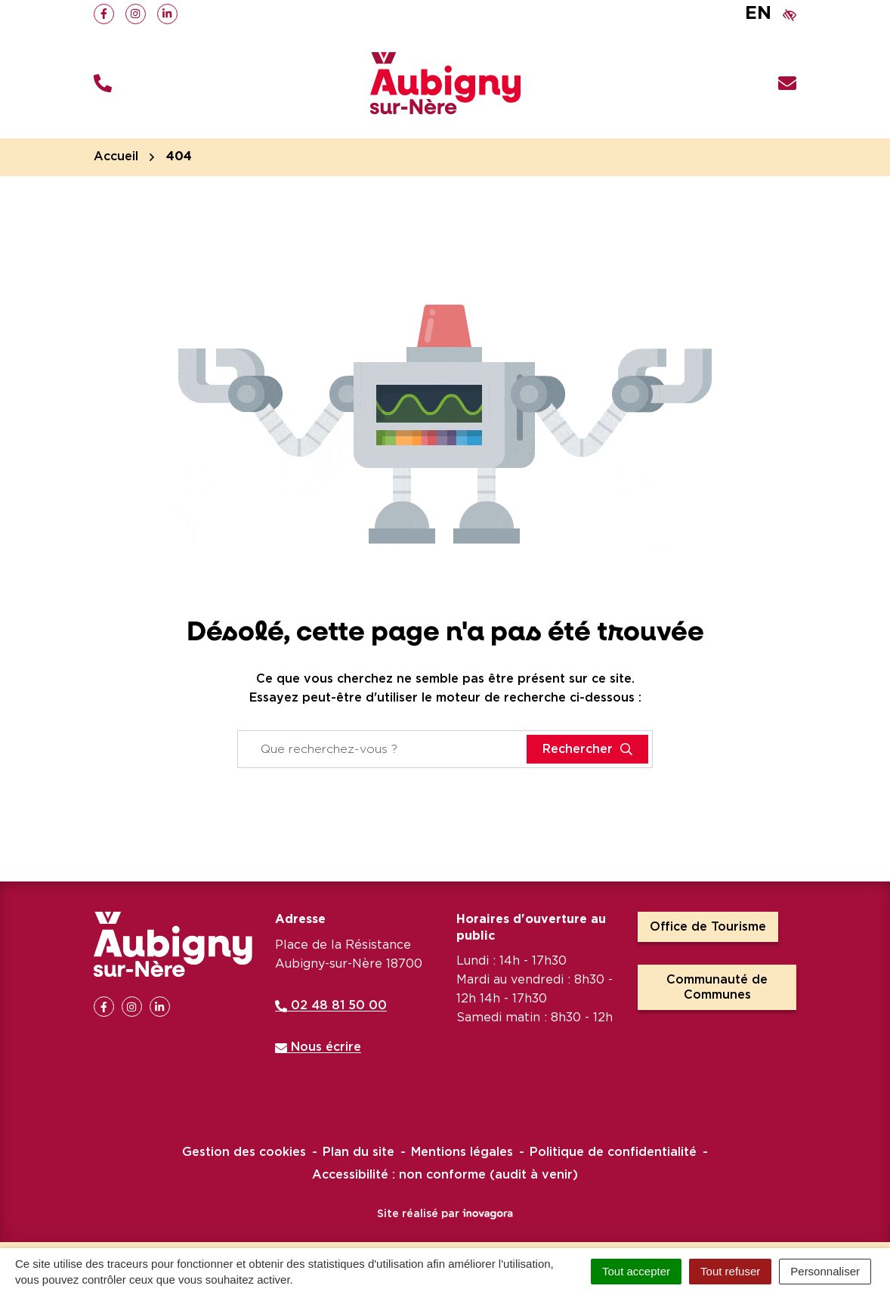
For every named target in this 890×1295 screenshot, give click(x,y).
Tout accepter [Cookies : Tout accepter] (636, 1271)
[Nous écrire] (787, 83)
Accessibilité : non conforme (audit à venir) (445, 1175)
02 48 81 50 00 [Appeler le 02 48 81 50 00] (331, 1005)
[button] (103, 83)
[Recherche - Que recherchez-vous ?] (382, 749)
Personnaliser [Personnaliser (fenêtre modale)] (825, 1271)
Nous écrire (318, 1047)
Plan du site (358, 1152)
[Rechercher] (587, 749)
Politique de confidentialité (613, 1152)
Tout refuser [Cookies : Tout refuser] (730, 1271)
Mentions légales (462, 1152)
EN (758, 14)
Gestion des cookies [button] (244, 1152)
